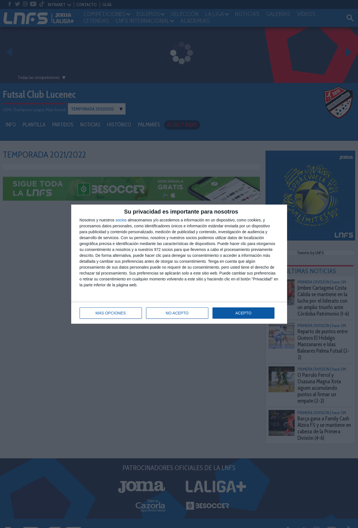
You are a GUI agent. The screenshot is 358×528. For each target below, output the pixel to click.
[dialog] (179, 264)
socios (121, 220)
